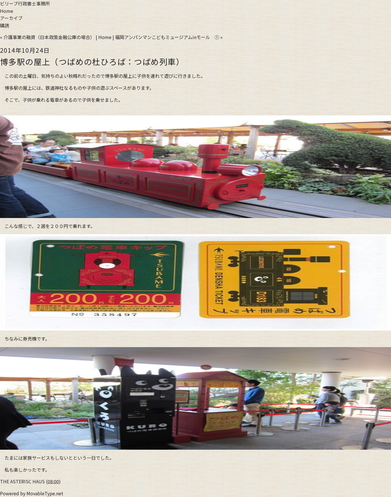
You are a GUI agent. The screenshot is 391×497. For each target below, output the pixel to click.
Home (6, 10)
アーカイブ (11, 18)
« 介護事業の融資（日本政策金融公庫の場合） (47, 37)
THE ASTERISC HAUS (22, 481)
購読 (4, 25)
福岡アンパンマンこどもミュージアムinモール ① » (169, 37)
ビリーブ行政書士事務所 (25, 3)
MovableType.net (45, 493)
